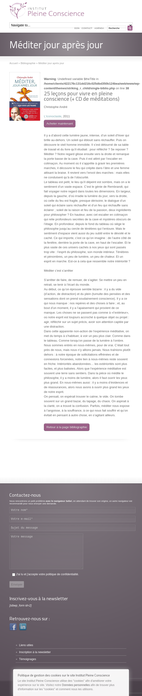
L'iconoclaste (52, 116)
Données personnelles (76, 685)
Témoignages (27, 659)
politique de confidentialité (62, 574)
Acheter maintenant (59, 123)
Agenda (99, 28)
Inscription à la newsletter (35, 652)
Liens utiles (26, 645)
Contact (87, 28)
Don (77, 28)
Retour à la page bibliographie (66, 427)
